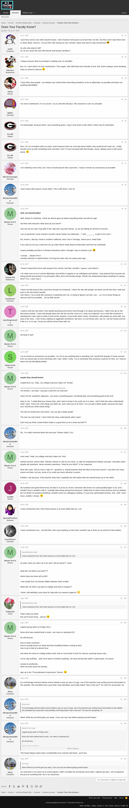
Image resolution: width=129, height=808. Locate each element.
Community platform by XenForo (64, 802)
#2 (125, 57)
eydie (5, 31)
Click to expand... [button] (73, 748)
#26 (125, 723)
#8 (125, 185)
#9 (125, 209)
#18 (125, 483)
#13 (125, 331)
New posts (5, 17)
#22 (125, 598)
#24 (125, 678)
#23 (125, 623)
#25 (125, 699)
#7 (125, 163)
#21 (125, 547)
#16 (125, 428)
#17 (125, 452)
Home (5, 13)
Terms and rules (94, 798)
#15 (125, 373)
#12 (125, 307)
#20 (125, 526)
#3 (125, 78)
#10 (125, 264)
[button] (34, 12)
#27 (125, 759)
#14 (125, 352)
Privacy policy (107, 798)
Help (115, 798)
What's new (27, 13)
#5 (125, 121)
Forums (15, 13)
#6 (125, 142)
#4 (125, 99)
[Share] (122, 35)
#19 (125, 505)
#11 (125, 285)
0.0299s (111, 805)
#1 (125, 35)
